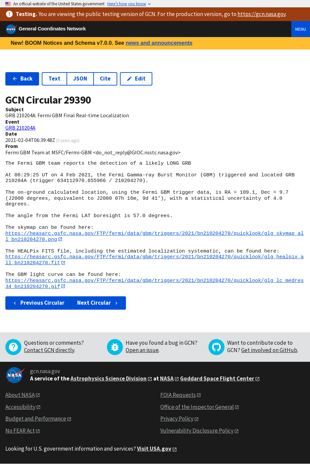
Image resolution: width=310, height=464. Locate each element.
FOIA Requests (178, 395)
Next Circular (98, 303)
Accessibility (20, 407)
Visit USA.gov (154, 449)
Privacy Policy (176, 419)
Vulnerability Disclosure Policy (197, 431)
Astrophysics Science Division (108, 378)
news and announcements (159, 43)
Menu (300, 29)
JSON (80, 78)
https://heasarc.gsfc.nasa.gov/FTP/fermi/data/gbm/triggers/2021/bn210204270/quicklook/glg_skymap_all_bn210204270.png (154, 236)
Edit (136, 78)
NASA (167, 378)
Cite (105, 78)
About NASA (20, 395)
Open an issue (142, 350)
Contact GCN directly (49, 350)
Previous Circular (38, 303)
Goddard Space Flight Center (217, 378)
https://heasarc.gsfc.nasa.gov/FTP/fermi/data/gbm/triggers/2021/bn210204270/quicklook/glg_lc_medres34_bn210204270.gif (154, 284)
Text (54, 78)
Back (22, 78)
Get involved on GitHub (269, 350)
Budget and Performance (35, 419)
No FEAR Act (20, 431)
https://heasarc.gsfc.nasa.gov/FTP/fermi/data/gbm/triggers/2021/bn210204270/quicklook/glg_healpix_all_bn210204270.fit (154, 260)
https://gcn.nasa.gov (262, 14)
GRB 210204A (20, 127)
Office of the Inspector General (197, 407)
